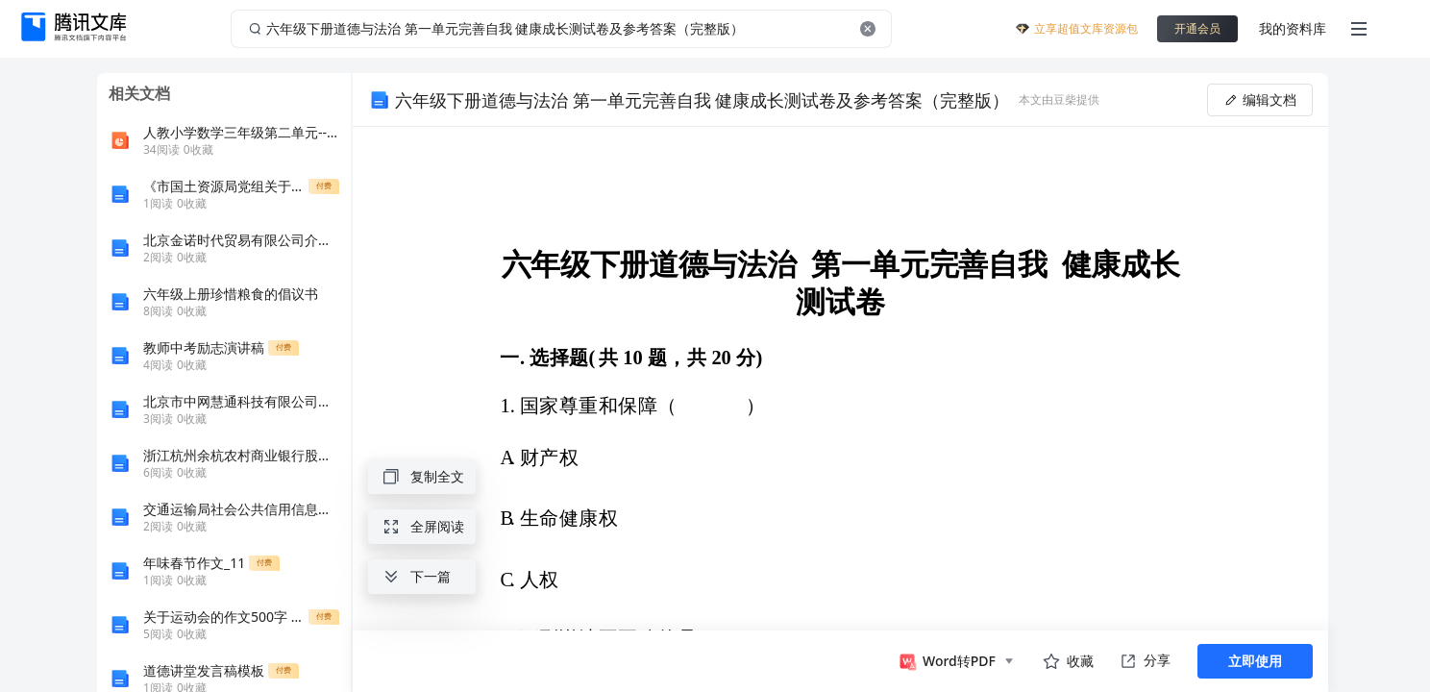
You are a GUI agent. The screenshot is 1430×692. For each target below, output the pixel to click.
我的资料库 (1292, 28)
